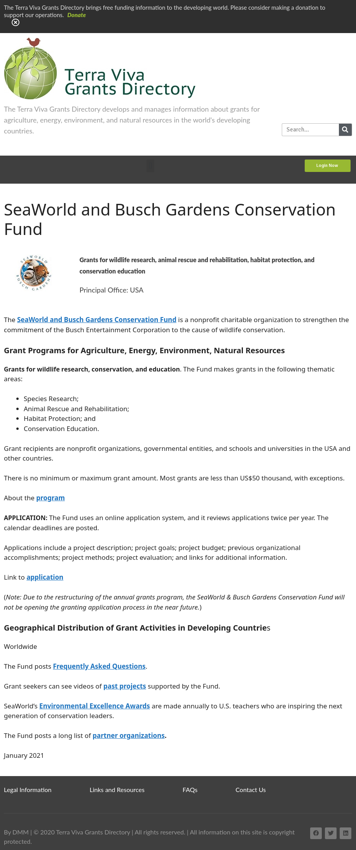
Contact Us (251, 789)
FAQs (190, 789)
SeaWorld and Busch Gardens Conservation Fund (96, 319)
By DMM (16, 832)
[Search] (345, 130)
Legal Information (28, 789)
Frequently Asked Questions (99, 666)
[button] (150, 165)
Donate (76, 14)
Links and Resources (117, 789)
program (50, 497)
